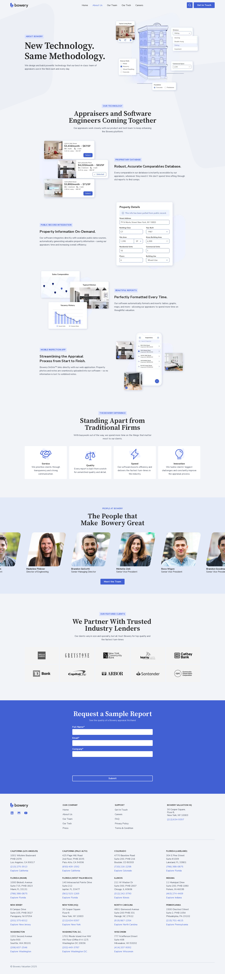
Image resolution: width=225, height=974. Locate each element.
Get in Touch (204, 5)
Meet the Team (112, 581)
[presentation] (112, 766)
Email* (75, 738)
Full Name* (78, 727)
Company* (77, 749)
